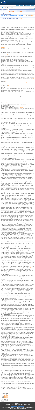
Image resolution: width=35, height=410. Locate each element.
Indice (1, 7)
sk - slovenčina (31, 5)
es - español (16, 5)
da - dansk (18, 5)
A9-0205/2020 (32, 15)
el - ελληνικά (20, 5)
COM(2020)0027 (32, 43)
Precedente (5, 7)
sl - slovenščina (32, 5)
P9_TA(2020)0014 (6, 395)
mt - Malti (27, 5)
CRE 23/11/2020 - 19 (11, 11)
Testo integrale (11, 7)
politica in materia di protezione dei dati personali (28, 407)
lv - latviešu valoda (25, 5)
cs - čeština (17, 5)
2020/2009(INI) (20, 18)
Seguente (7, 7)
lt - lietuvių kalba (26, 5)
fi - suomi (33, 5)
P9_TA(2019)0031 (6, 397)
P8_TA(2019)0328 (6, 398)
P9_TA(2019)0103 (6, 396)
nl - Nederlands (28, 5)
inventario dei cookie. (23, 408)
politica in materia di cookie (15, 408)
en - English (21, 5)
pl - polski (29, 5)
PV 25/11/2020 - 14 (20, 11)
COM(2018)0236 (3, 47)
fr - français (22, 5)
